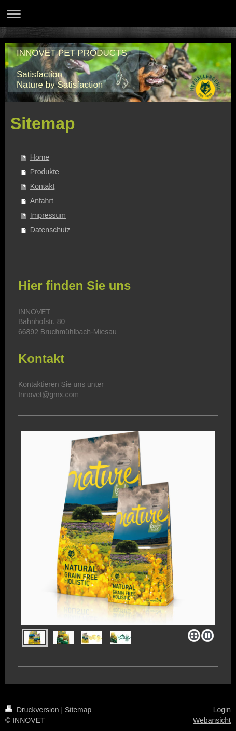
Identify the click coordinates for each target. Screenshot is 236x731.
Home (39, 157)
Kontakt (42, 186)
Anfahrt (41, 200)
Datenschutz (50, 230)
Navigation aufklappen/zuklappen (118, 14)
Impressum (48, 215)
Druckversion (33, 710)
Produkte (44, 171)
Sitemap (78, 710)
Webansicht (212, 720)
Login (222, 710)
